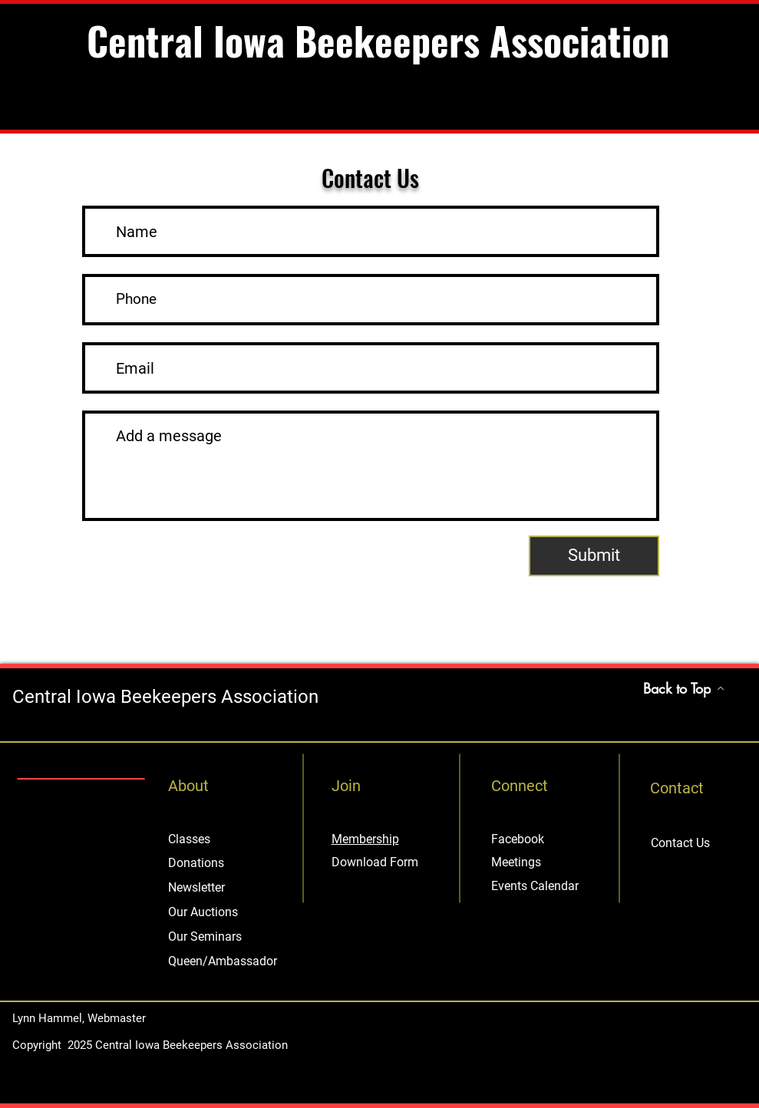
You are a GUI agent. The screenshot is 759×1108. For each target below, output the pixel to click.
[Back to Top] (684, 688)
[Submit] (594, 556)
